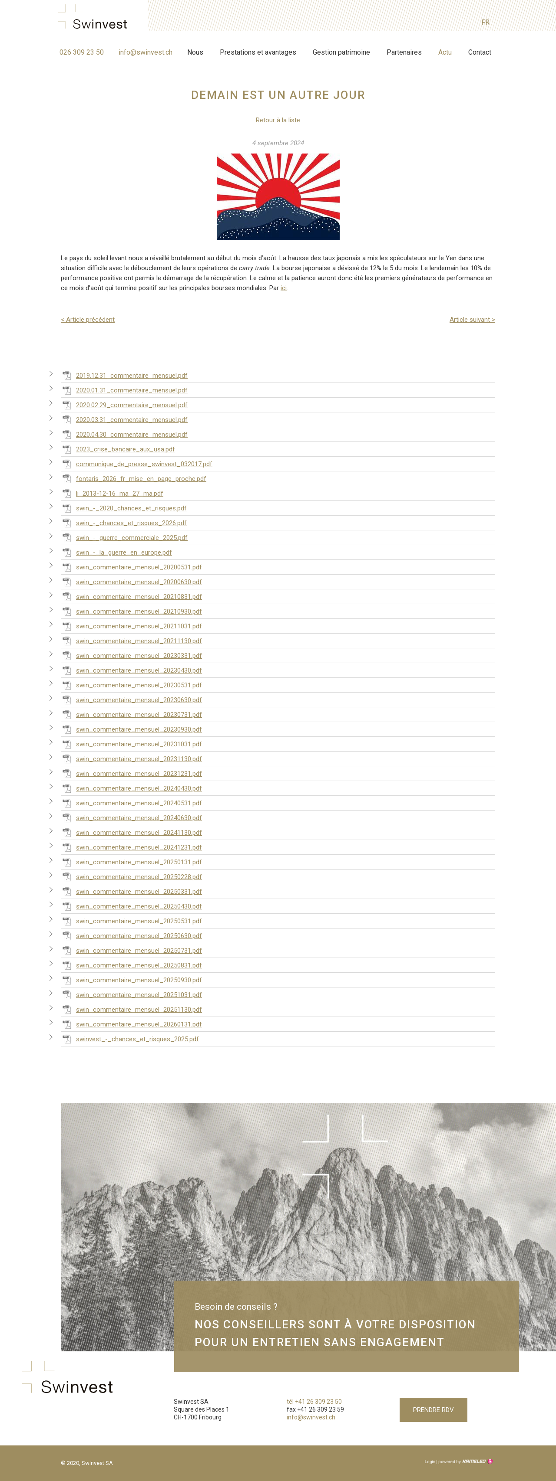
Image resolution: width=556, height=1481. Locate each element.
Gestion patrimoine (341, 52)
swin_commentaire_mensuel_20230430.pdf (131, 670)
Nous (195, 52)
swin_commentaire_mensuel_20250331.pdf (131, 891)
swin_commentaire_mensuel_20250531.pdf (131, 921)
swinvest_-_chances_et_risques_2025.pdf (130, 1039)
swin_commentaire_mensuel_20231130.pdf (131, 758)
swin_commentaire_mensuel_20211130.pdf (131, 640)
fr (485, 22)
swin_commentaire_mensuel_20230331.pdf (131, 655)
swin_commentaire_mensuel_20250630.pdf (131, 935)
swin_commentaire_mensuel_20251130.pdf (131, 1009)
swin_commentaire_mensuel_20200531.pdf (131, 567)
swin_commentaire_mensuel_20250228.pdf (131, 876)
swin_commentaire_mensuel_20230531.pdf (131, 685)
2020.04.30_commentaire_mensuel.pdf (124, 434)
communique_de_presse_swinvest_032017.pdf (136, 464)
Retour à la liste (278, 120)
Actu (445, 52)
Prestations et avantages (258, 52)
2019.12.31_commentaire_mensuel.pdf (124, 375)
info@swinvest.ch (145, 52)
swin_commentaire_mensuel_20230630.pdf (131, 699)
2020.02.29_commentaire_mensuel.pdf (124, 405)
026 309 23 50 (82, 52)
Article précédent (88, 320)
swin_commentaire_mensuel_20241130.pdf (131, 832)
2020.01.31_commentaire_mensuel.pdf (124, 390)
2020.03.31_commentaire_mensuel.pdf (124, 419)
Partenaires (404, 52)
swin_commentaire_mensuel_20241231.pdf (131, 847)
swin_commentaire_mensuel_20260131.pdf (131, 1024)
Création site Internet (465, 1461)
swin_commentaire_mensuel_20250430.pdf (131, 906)
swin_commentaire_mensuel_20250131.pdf (131, 862)
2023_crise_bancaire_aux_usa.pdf (118, 449)
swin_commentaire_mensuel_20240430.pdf (131, 788)
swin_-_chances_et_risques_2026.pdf (124, 523)
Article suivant (472, 320)
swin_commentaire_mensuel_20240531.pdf (131, 803)
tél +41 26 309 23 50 (314, 1401)
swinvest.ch (95, 18)
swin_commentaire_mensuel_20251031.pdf (131, 994)
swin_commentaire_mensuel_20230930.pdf (131, 729)
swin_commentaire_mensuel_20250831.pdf (131, 965)
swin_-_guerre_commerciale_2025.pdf (124, 537)
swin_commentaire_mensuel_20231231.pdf (131, 773)
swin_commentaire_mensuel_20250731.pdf (131, 950)
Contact (479, 52)
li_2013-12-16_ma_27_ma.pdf (112, 493)
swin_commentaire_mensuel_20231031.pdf (131, 744)
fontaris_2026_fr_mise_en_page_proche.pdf (133, 478)
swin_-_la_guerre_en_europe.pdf (116, 552)
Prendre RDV (433, 1410)
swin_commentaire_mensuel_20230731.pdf (131, 714)
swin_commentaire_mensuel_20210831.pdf (131, 596)
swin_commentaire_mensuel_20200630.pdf (131, 581)
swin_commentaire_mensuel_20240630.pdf (131, 817)
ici (284, 288)
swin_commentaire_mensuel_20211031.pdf (131, 626)
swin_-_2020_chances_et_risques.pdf (124, 508)
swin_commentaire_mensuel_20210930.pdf (131, 611)
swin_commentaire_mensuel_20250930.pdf (131, 980)
